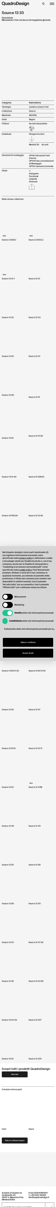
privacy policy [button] (26, 558)
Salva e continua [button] (28, 642)
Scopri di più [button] (28, 653)
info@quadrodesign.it (39, 1197)
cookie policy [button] (25, 570)
